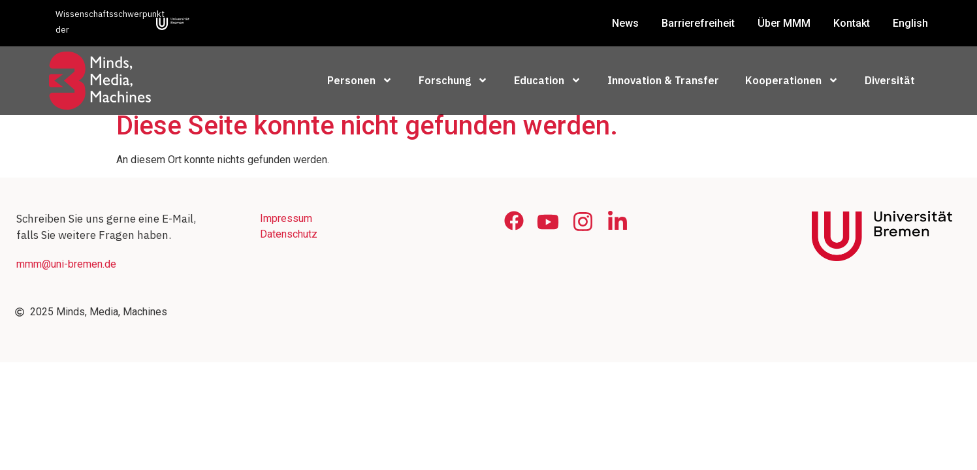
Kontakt (851, 23)
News (625, 23)
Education (547, 80)
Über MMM (784, 23)
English (910, 23)
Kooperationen (792, 80)
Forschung (453, 80)
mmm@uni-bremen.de (66, 273)
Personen (359, 80)
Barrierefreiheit (698, 23)
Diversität (890, 80)
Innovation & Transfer (663, 80)
